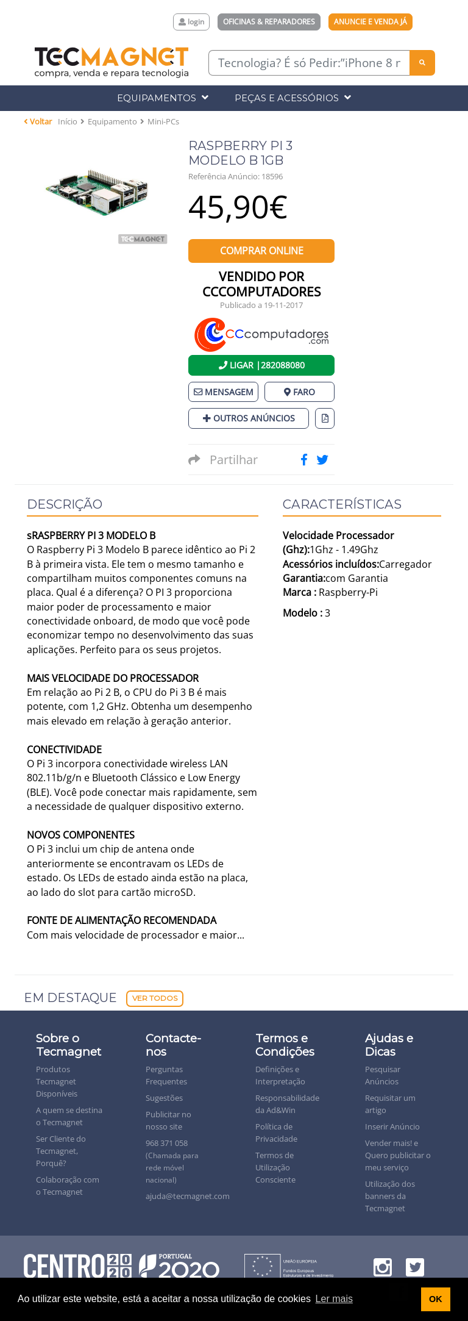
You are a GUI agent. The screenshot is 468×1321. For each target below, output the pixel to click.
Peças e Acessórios (293, 98)
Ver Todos (154, 998)
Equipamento (112, 121)
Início (67, 121)
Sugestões (164, 1097)
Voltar (38, 121)
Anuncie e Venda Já (370, 21)
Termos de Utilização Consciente (275, 1167)
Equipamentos (162, 98)
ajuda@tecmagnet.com (188, 1195)
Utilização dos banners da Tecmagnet (390, 1196)
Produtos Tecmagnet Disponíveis (56, 1081)
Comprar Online (261, 250)
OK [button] (435, 1299)
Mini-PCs (163, 121)
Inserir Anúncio (392, 1126)
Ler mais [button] (334, 1299)
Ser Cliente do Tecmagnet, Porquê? (61, 1151)
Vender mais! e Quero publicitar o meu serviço (398, 1155)
